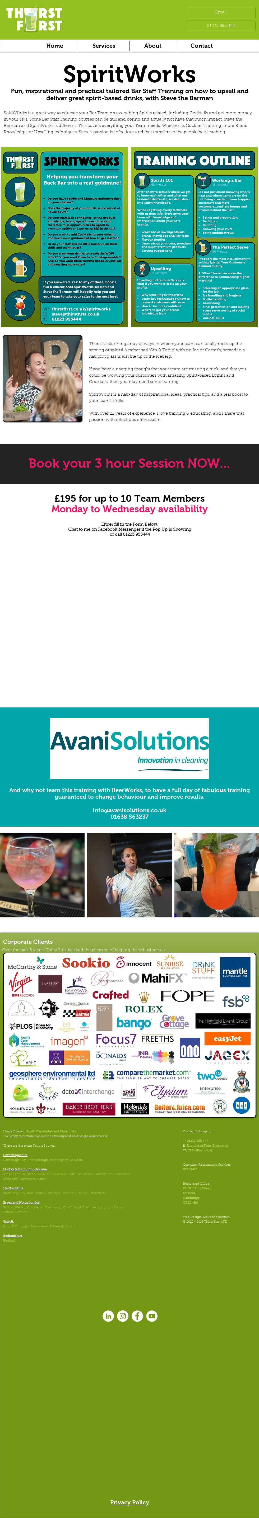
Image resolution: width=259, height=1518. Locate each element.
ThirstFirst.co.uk (200, 1150)
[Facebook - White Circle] (137, 1316)
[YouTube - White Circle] (152, 1316)
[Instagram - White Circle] (122, 1316)
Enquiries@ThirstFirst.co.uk (207, 1145)
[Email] (221, 12)
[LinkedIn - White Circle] (108, 1316)
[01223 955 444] (221, 26)
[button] (104, 46)
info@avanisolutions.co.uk (129, 810)
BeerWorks (127, 790)
